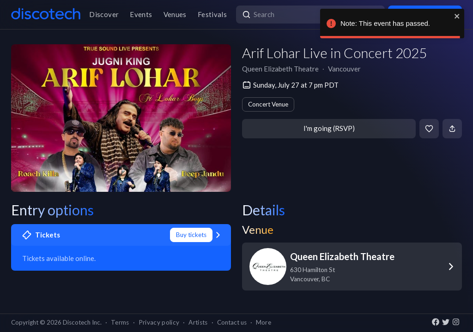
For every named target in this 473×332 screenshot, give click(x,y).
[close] (457, 16)
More (263, 322)
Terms (120, 322)
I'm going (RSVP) (329, 128)
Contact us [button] (232, 322)
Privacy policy (159, 322)
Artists (197, 322)
